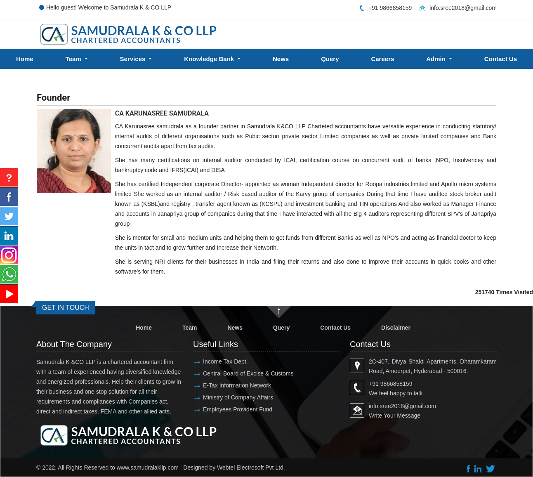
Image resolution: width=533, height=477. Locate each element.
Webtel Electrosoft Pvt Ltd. (251, 467)
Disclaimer (395, 327)
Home (24, 58)
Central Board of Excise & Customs (248, 373)
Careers (382, 58)
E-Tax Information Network (237, 385)
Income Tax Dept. (225, 361)
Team (189, 327)
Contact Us (335, 327)
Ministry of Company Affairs (238, 397)
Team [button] (74, 58)
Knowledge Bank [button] (210, 58)
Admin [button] (436, 58)
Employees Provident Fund (237, 409)
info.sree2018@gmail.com (463, 8)
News (281, 58)
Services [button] (133, 58)
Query (330, 58)
